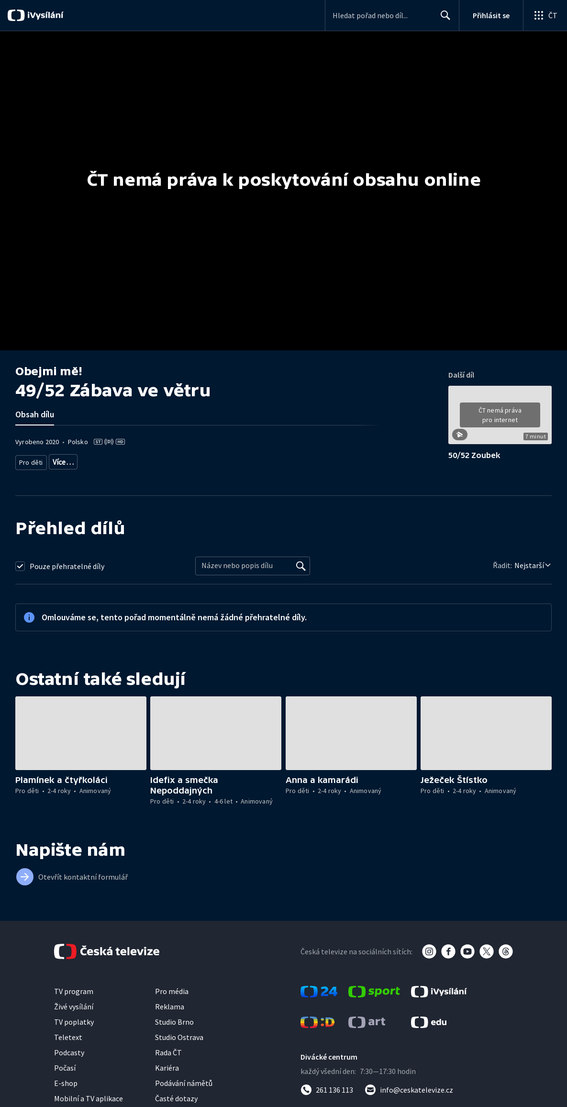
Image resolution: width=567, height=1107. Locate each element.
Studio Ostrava (179, 1035)
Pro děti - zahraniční (200, 460)
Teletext (68, 1035)
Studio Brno (174, 1020)
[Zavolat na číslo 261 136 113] (326, 1088)
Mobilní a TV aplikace (88, 1097)
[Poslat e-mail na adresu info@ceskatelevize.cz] (409, 1088)
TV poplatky (74, 1020)
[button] (500, 418)
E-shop (66, 1081)
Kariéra (167, 1066)
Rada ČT (168, 1051)
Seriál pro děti (257, 460)
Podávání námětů (183, 1081)
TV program (73, 990)
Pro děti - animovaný (134, 460)
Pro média (172, 990)
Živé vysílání (73, 1005)
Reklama (169, 1005)
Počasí (65, 1066)
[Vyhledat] (301, 565)
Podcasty (69, 1051)
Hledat (443, 19)
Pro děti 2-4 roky (73, 460)
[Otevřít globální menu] (545, 15)
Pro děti (30, 460)
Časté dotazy (176, 1097)
